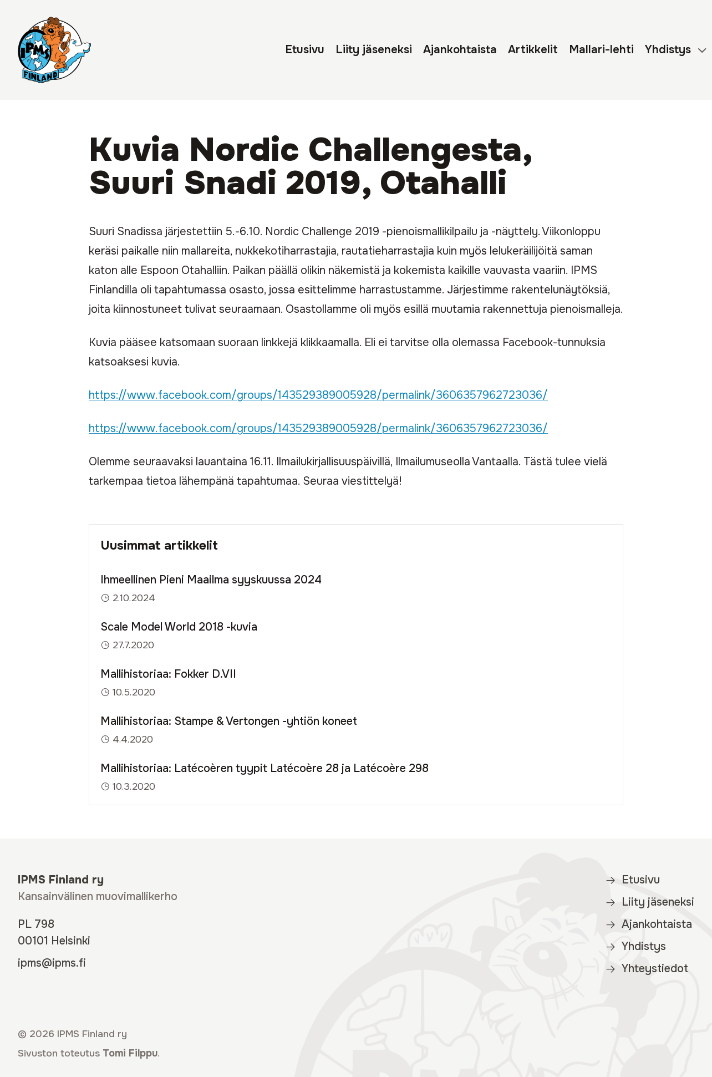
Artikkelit (533, 50)
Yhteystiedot (646, 969)
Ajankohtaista (460, 50)
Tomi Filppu (130, 1053)
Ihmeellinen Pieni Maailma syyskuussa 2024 (211, 580)
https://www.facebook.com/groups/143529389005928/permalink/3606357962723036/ (318, 395)
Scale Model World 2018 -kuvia (178, 627)
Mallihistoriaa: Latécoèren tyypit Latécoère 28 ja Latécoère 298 (264, 768)
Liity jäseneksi (373, 50)
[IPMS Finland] (54, 50)
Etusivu (304, 50)
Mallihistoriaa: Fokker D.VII (168, 674)
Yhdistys (668, 50)
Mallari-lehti (601, 50)
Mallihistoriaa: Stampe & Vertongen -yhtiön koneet (228, 721)
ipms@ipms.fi (52, 963)
